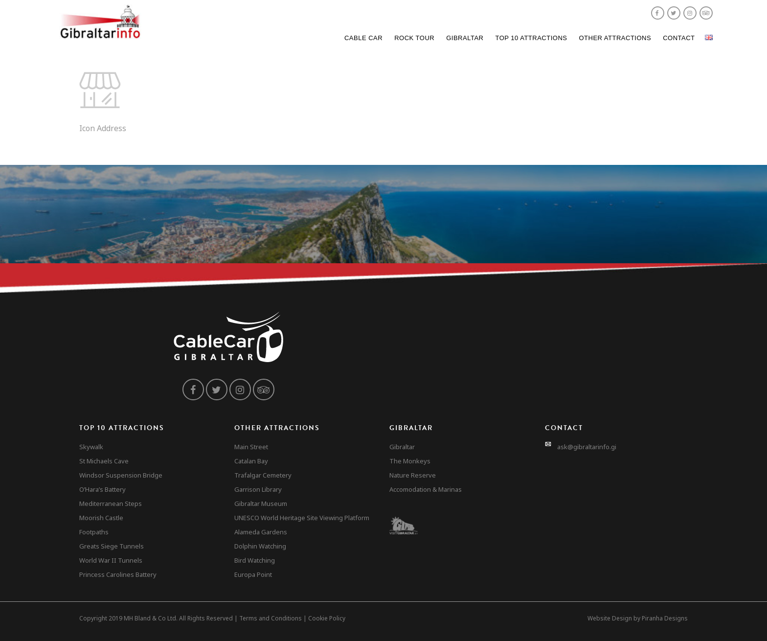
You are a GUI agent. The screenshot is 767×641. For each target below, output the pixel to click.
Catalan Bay (251, 461)
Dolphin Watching (260, 546)
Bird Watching (254, 560)
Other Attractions (615, 38)
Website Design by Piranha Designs (637, 618)
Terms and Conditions (270, 618)
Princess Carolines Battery (118, 574)
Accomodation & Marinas (425, 489)
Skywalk (91, 446)
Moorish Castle (101, 517)
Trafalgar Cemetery (263, 475)
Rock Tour (414, 38)
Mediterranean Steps (110, 503)
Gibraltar (464, 38)
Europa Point (253, 574)
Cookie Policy (326, 618)
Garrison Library (258, 489)
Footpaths (94, 531)
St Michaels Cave (104, 461)
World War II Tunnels (110, 560)
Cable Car (363, 38)
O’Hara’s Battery (102, 489)
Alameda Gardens (260, 531)
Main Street (251, 446)
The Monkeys (409, 461)
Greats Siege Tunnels (111, 546)
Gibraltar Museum (260, 503)
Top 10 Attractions (531, 38)
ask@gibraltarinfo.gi (586, 446)
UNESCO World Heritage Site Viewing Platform (301, 517)
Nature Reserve (412, 475)
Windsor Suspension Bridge (120, 475)
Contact (679, 38)
